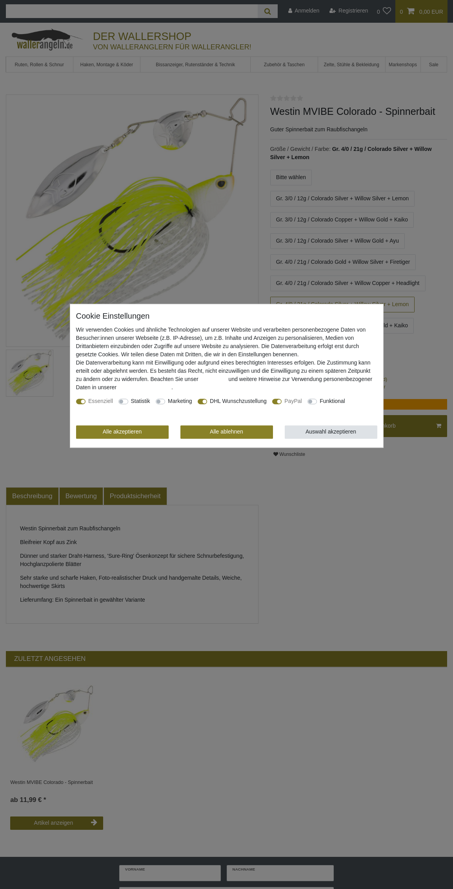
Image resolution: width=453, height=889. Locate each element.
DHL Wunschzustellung (238, 401)
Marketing (180, 401)
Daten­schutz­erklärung (144, 388)
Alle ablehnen (226, 432)
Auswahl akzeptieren (331, 432)
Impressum (213, 379)
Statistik (140, 401)
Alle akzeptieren (122, 432)
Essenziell (100, 401)
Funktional (332, 401)
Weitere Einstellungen (102, 409)
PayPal (293, 401)
